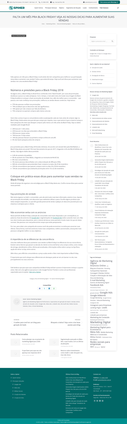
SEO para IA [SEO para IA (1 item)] (97, 347)
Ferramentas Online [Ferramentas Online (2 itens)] (95, 287)
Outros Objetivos (97, 83)
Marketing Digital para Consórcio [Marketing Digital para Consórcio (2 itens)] (98, 325)
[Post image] (15, 342)
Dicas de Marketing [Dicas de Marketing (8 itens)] (96, 278)
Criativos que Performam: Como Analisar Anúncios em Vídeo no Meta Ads (104, 223)
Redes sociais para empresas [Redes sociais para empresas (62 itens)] (100, 343)
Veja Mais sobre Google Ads (98, 112)
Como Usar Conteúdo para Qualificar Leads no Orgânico (103, 203)
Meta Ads (17, 388)
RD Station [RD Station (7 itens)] (93, 340)
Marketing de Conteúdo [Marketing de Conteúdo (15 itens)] (99, 317)
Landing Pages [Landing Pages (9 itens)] (95, 308)
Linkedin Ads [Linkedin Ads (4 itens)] (94, 312)
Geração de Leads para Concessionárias (101, 233)
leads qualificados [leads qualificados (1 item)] (104, 310)
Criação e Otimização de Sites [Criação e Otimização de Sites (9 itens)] (101, 275)
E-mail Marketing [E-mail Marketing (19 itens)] (97, 280)
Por (57, 278)
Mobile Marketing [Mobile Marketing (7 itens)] (107, 332)
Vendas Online (96, 71)
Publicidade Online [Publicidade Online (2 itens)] (107, 337)
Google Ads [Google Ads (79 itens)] (106, 292)
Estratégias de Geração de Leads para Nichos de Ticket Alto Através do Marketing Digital (104, 173)
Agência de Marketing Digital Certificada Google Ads (77, 422)
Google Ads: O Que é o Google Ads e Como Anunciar (100, 55)
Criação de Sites (19, 398)
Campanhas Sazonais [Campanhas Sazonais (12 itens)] (98, 271)
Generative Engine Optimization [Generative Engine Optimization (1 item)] (97, 290)
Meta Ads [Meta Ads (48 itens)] (95, 332)
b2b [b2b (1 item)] (107, 266)
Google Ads (17, 384)
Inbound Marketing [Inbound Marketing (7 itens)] (103, 300)
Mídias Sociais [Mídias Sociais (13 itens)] (95, 337)
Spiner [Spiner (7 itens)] (103, 347)
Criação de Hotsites (20, 394)
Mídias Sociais (18, 391)
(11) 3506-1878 (103, 378)
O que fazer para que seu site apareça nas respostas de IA (32, 352)
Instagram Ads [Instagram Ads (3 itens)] (94, 303)
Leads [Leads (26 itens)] (104, 307)
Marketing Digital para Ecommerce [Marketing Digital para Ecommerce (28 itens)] (100, 328)
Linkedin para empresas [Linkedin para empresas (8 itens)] (98, 315)
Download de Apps (97, 79)
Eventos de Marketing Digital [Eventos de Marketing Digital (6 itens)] (99, 283)
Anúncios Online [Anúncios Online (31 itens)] (98, 266)
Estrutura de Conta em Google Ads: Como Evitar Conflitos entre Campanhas (104, 194)
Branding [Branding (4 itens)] (107, 268)
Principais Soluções (17, 381)
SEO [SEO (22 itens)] (92, 347)
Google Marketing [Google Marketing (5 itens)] (96, 298)
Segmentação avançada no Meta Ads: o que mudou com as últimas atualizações (72, 341)
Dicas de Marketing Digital (18, 35)
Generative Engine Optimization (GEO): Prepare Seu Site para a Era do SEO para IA (104, 162)
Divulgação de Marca (98, 75)
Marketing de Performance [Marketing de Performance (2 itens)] (97, 320)
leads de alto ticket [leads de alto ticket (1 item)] (94, 310)
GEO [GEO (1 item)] (107, 290)
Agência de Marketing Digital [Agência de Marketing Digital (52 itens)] (101, 262)
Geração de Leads (97, 67)
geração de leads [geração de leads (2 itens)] (94, 293)
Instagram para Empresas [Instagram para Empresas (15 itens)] (100, 305)
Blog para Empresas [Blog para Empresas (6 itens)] (97, 268)
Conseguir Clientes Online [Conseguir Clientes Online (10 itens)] (99, 273)
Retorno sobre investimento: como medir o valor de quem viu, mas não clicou (72, 353)
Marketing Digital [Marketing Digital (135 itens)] (100, 322)
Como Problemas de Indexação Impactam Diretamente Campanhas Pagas (104, 213)
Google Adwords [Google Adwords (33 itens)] (98, 295)
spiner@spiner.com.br (104, 380)
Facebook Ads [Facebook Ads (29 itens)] (96, 285)
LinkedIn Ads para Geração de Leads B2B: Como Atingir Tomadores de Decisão (104, 183)
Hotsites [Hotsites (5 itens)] (93, 300)
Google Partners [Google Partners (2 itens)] (107, 298)
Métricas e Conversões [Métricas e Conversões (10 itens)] (98, 334)
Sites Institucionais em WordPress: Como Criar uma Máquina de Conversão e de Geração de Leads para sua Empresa (103, 149)
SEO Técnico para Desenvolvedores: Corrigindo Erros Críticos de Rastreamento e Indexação (104, 243)
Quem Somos (16, 378)
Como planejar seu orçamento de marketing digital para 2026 (33, 340)
